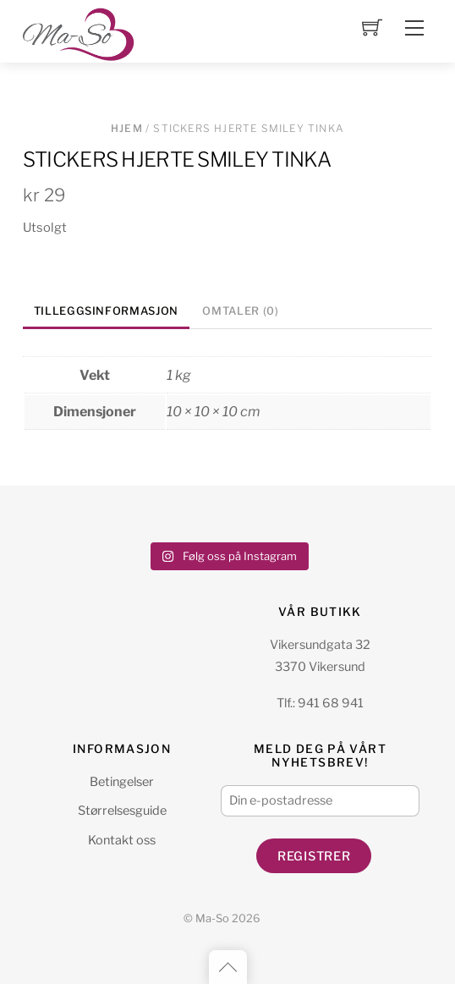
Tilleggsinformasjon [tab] (106, 311)
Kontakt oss (122, 840)
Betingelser (122, 781)
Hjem (127, 128)
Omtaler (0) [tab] (240, 311)
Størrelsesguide (122, 810)
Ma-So (212, 918)
